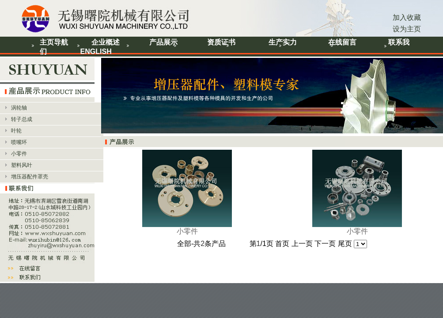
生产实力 (283, 42)
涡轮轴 (19, 108)
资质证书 (221, 42)
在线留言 (342, 42)
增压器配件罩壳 (29, 177)
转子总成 (21, 119)
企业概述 (105, 42)
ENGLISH (96, 51)
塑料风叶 (21, 165)
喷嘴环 (19, 142)
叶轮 (16, 131)
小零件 (19, 154)
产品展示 (163, 42)
